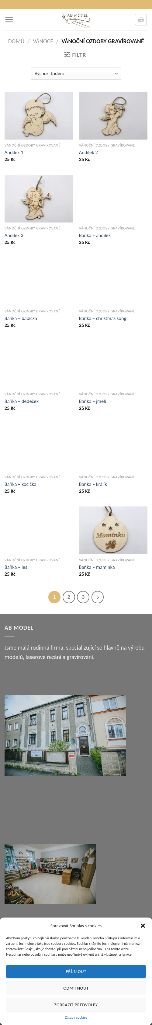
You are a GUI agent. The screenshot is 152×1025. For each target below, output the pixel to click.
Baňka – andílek (95, 235)
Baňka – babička (21, 318)
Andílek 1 (14, 152)
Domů (16, 41)
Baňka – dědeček (22, 401)
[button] (143, 926)
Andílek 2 (88, 152)
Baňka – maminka (97, 567)
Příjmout (76, 971)
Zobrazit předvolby (76, 1004)
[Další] (98, 597)
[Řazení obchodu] (76, 74)
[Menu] (9, 19)
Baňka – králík (93, 484)
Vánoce (43, 41)
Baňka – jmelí (92, 401)
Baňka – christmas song (102, 318)
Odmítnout (76, 988)
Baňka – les (16, 567)
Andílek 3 (14, 235)
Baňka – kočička (20, 484)
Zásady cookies (76, 1017)
